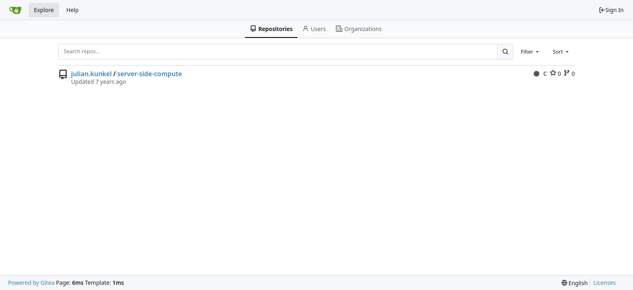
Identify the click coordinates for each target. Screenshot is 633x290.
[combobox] (530, 51)
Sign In (611, 10)
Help (72, 10)
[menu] (575, 283)
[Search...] (505, 51)
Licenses (604, 282)
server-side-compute (149, 74)
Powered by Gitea (31, 282)
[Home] (15, 10)
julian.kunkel (91, 74)
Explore (44, 10)
